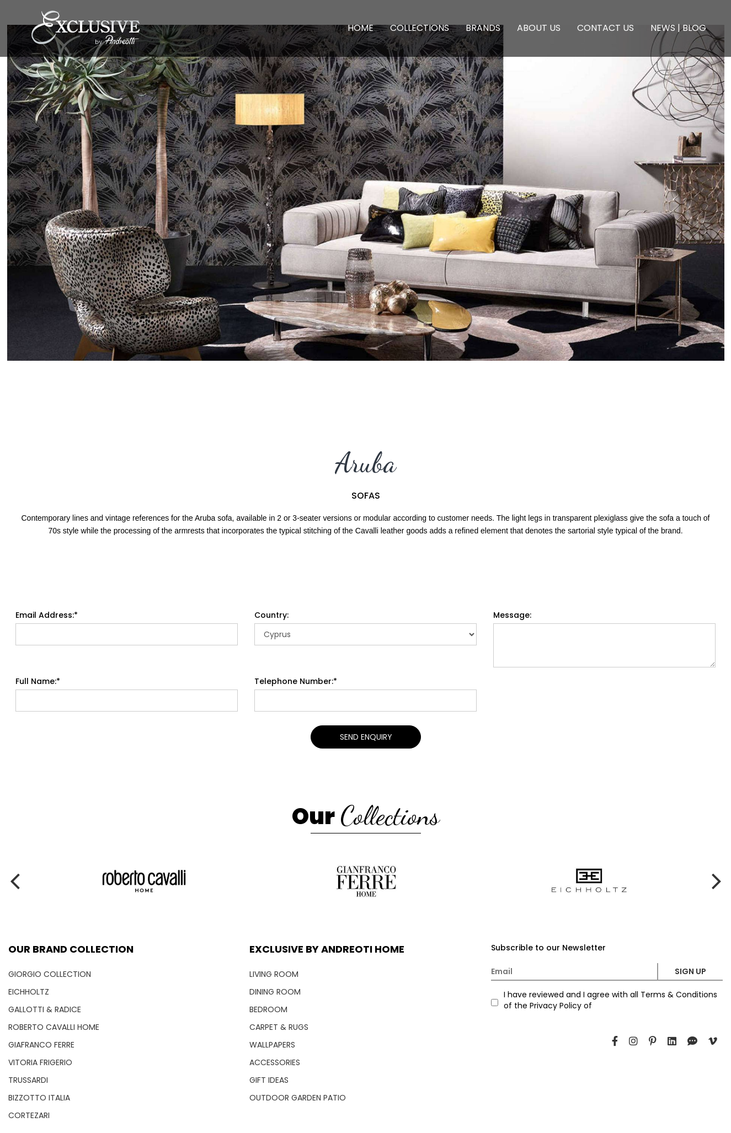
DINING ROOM (275, 991)
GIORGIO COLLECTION (49, 974)
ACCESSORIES (274, 1062)
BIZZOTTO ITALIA (39, 1097)
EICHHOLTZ (28, 991)
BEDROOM (268, 1009)
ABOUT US (539, 28)
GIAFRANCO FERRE (41, 1044)
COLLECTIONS (419, 28)
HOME (360, 28)
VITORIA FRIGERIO (40, 1062)
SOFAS (365, 496)
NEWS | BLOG (678, 28)
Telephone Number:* (295, 681)
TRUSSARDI (28, 1080)
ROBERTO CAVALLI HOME (53, 1027)
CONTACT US (605, 28)
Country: (271, 615)
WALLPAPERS (272, 1044)
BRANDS (483, 28)
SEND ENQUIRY (365, 736)
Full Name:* (37, 681)
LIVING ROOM (273, 974)
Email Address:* (46, 615)
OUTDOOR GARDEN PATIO (297, 1097)
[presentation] (18, 193)
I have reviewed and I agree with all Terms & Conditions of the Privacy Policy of (610, 1000)
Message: (512, 615)
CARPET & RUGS (278, 1027)
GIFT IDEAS (269, 1080)
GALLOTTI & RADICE (44, 1009)
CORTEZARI (29, 1115)
